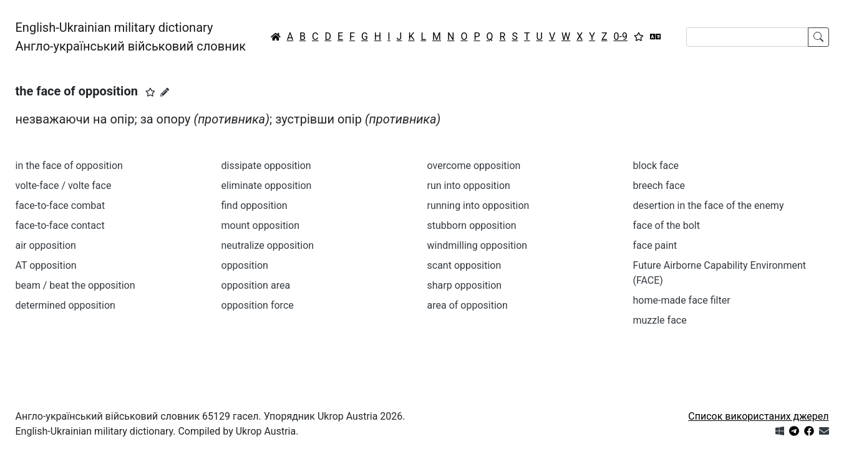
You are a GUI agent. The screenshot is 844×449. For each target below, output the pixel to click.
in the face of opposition (69, 165)
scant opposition (464, 265)
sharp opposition (464, 285)
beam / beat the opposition (75, 285)
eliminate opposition (266, 185)
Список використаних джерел (758, 416)
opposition (244, 265)
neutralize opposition (267, 245)
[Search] (747, 37)
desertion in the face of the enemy (708, 205)
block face (656, 165)
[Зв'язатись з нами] (824, 431)
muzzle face (660, 320)
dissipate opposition (266, 165)
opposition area (256, 285)
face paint (655, 245)
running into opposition (478, 205)
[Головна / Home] (276, 37)
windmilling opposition (477, 245)
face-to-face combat (60, 205)
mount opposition (260, 225)
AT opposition (46, 265)
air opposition (46, 245)
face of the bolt (666, 225)
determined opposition (65, 305)
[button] (150, 92)
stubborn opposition (472, 225)
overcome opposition (474, 165)
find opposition (254, 205)
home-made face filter (681, 300)
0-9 (621, 36)
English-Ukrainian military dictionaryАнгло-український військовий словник (131, 37)
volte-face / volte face (64, 185)
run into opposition (468, 185)
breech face (659, 185)
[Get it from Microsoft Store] (779, 431)
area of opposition (467, 305)
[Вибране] (639, 37)
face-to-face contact (60, 225)
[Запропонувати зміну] (164, 92)
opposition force (257, 305)
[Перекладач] (655, 37)
